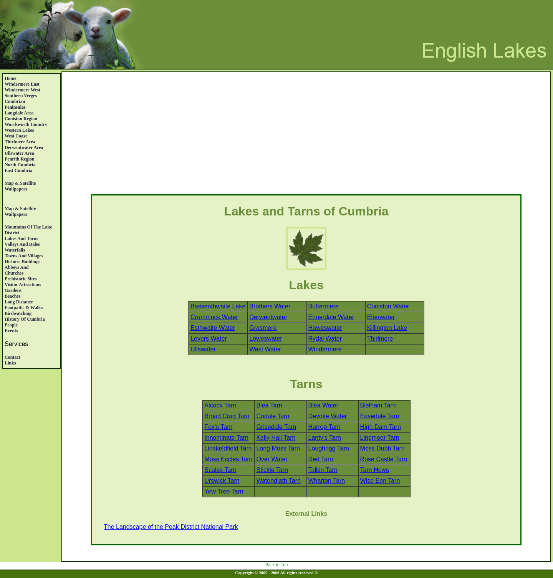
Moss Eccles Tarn (228, 459)
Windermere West (22, 90)
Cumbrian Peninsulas (15, 104)
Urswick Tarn (221, 480)
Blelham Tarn (378, 405)
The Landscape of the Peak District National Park (171, 526)
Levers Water (208, 338)
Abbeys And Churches (16, 270)
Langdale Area (19, 113)
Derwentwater (268, 317)
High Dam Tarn (380, 427)
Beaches (12, 296)
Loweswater (265, 338)
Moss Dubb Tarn (382, 448)
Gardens (13, 290)
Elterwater (381, 317)
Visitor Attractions (23, 284)
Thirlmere (380, 338)
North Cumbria (20, 164)
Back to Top (276, 564)
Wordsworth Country (26, 124)
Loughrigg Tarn (328, 448)
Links (10, 363)
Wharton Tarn (326, 480)
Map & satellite (20, 183)
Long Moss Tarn (278, 448)
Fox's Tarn (218, 427)
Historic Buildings (22, 261)
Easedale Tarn (379, 416)
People (11, 325)
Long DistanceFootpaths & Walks (24, 304)
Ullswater (203, 349)
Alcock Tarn (220, 405)
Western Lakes (19, 130)
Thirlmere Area (20, 141)
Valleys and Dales (22, 244)
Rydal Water (325, 338)
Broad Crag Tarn (226, 416)
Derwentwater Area (24, 147)
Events (11, 330)
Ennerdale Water (331, 317)
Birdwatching (18, 313)
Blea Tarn (269, 405)
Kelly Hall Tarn (275, 437)
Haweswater (325, 328)
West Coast (16, 136)
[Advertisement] (306, 135)
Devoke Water (327, 416)
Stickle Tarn (272, 470)
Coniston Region (21, 118)
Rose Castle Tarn (383, 459)
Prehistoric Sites (20, 279)
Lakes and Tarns (21, 238)
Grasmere (262, 328)
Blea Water (323, 405)
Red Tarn (320, 459)
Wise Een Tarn (380, 480)
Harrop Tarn (324, 427)
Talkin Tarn (323, 470)
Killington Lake (387, 328)
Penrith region (20, 159)
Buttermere (323, 306)
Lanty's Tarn (324, 437)
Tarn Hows (374, 470)
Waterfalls (15, 250)
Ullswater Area (19, 153)
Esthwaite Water (212, 328)
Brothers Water (269, 306)
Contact (12, 357)
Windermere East (22, 84)
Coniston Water (388, 306)
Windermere (325, 349)
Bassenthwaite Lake (217, 306)
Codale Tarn (272, 416)
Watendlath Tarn (278, 480)
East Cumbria (18, 170)
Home (11, 78)
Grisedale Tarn (276, 427)
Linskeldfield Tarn (228, 448)
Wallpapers (16, 189)
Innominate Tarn (226, 437)
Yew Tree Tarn (223, 491)
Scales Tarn (220, 470)
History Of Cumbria (25, 319)
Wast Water (265, 349)
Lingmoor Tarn (379, 437)
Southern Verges (21, 95)
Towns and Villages (24, 255)
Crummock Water (214, 317)
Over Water (271, 459)
